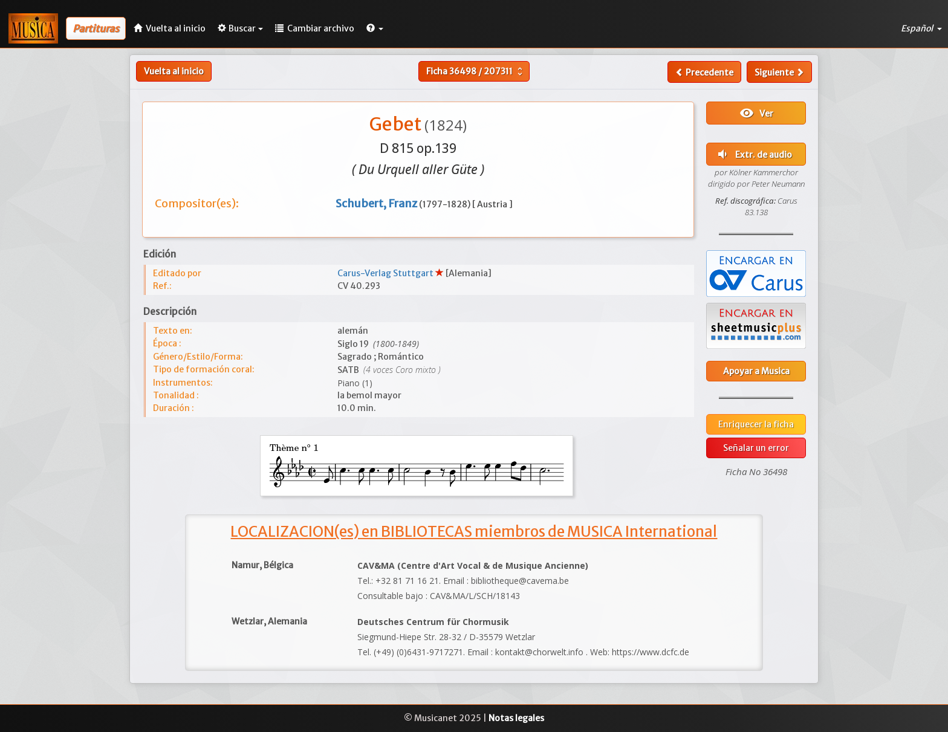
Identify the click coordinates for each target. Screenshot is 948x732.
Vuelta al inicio (174, 71)
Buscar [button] (240, 28)
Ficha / (475, 71)
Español (921, 28)
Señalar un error (756, 447)
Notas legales (516, 718)
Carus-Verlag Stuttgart (386, 273)
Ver (756, 113)
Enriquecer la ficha (756, 424)
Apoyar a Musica (756, 371)
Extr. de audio (753, 154)
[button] (374, 28)
